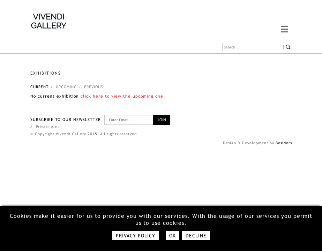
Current (39, 87)
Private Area (45, 126)
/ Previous (91, 87)
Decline (196, 235)
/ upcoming (64, 87)
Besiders (284, 143)
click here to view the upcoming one (122, 96)
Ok (172, 235)
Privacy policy (135, 235)
